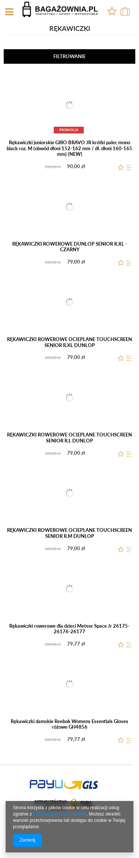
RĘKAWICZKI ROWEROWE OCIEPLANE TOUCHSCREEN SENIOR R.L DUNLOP (69, 438)
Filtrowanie (69, 56)
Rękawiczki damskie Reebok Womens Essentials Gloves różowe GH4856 (69, 724)
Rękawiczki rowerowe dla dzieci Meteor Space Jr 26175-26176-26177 (69, 629)
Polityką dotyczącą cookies (59, 814)
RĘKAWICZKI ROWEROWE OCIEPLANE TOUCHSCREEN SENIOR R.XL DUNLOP (69, 342)
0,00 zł (124, 11)
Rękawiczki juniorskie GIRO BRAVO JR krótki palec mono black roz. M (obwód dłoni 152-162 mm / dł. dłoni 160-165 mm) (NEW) (69, 148)
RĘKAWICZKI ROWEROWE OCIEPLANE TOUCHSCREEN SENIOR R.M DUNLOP (69, 533)
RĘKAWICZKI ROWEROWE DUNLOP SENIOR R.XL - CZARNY (69, 247)
